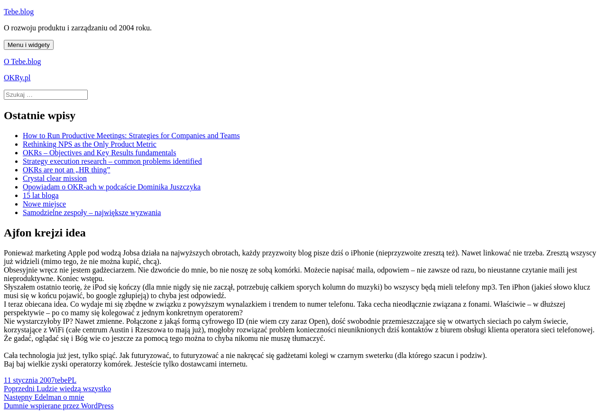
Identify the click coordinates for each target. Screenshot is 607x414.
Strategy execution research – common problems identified (112, 161)
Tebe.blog (19, 12)
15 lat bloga (41, 195)
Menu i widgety (29, 44)
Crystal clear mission (55, 178)
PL (71, 380)
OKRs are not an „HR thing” (66, 170)
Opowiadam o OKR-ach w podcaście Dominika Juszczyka (112, 187)
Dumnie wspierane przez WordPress (59, 406)
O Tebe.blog (22, 61)
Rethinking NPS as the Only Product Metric (89, 144)
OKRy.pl (17, 78)
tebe (61, 380)
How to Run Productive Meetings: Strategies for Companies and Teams (131, 136)
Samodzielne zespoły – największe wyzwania (92, 212)
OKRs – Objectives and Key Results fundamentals (99, 153)
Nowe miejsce (44, 204)
